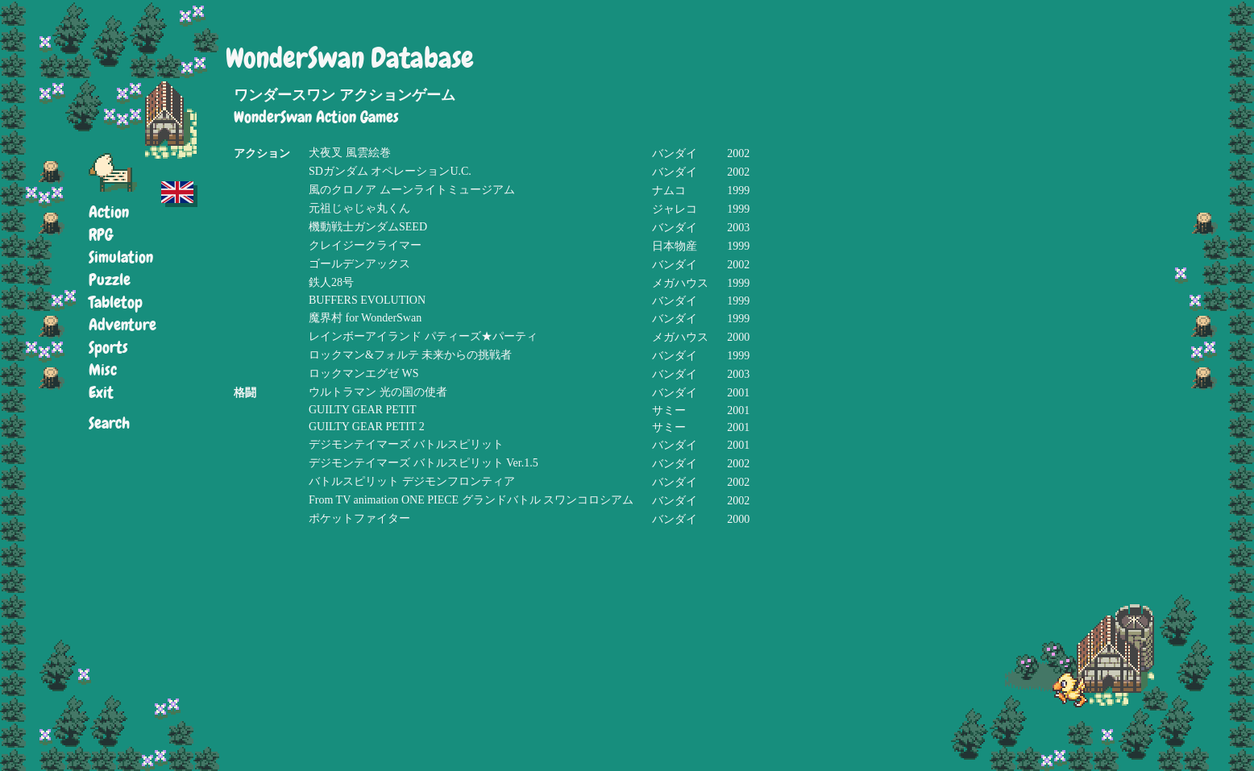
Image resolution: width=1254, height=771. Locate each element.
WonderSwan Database (350, 58)
